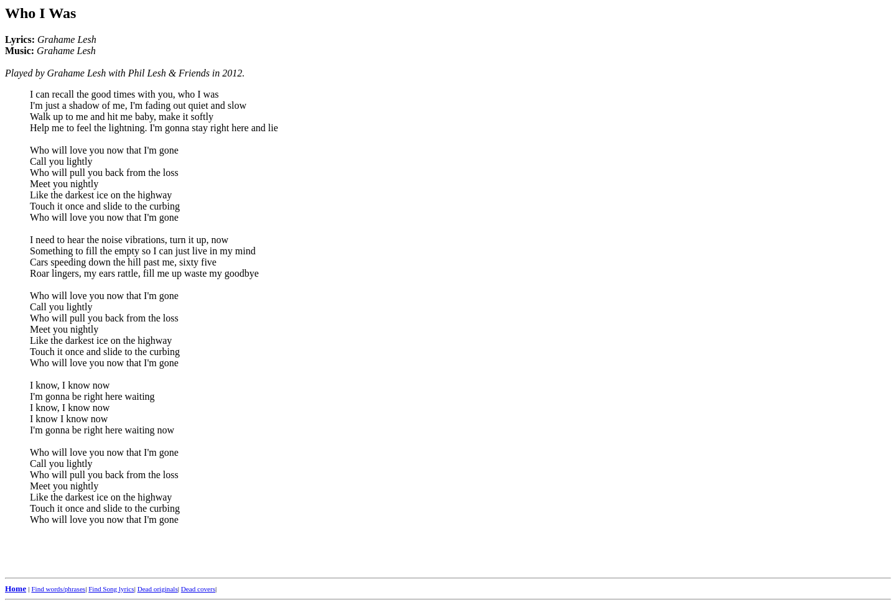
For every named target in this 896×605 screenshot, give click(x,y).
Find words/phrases (58, 589)
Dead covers (198, 589)
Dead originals (158, 589)
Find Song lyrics (111, 589)
